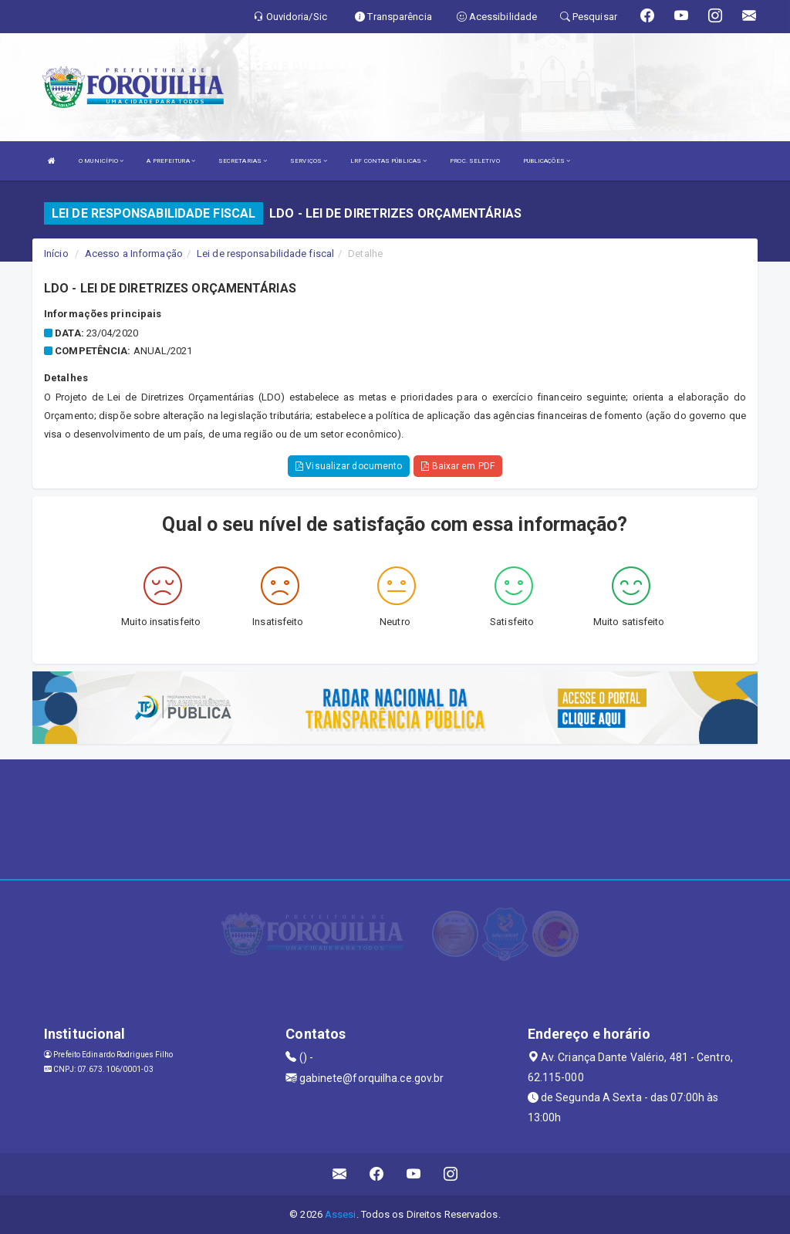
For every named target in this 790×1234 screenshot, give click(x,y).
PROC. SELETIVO (474, 160)
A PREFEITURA (170, 160)
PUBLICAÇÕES (546, 160)
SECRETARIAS (242, 160)
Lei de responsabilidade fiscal (265, 253)
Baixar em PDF (458, 466)
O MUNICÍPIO (101, 160)
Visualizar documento (348, 466)
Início (56, 253)
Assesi (340, 1214)
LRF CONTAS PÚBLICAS (388, 160)
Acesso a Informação (134, 253)
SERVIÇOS (308, 160)
